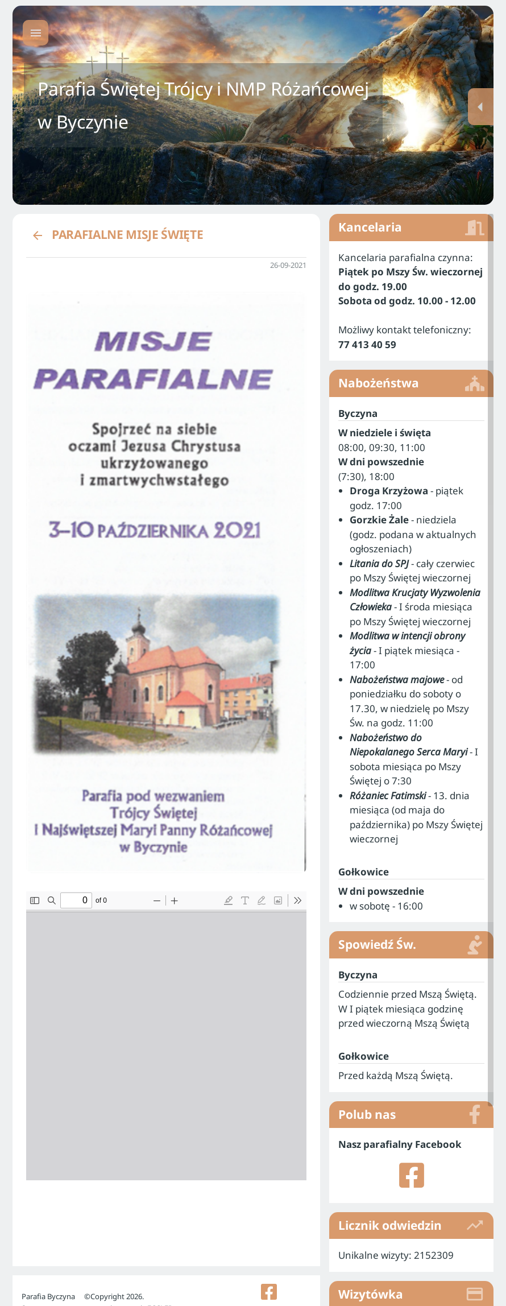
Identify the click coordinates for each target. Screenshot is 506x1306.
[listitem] (411, 1165)
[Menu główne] (35, 33)
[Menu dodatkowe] (480, 106)
